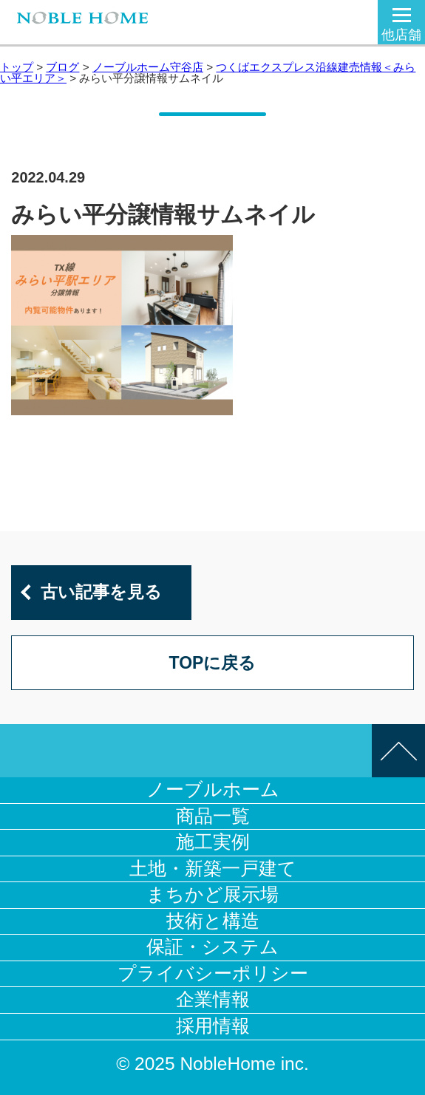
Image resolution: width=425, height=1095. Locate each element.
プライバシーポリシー (213, 973)
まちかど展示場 (212, 894)
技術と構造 (212, 921)
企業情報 (213, 999)
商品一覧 (213, 816)
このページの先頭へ (398, 750)
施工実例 (213, 842)
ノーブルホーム (212, 789)
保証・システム (212, 947)
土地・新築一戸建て (212, 869)
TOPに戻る (212, 662)
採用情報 (213, 1026)
